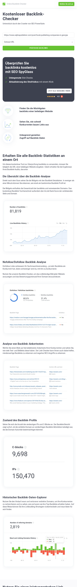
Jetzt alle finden (59, 91)
